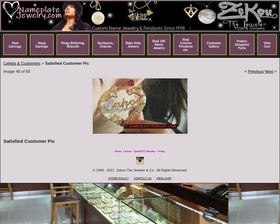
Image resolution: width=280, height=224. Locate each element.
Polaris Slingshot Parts (242, 45)
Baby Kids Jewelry (133, 44)
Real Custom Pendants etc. (186, 45)
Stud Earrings (15, 44)
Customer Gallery (214, 44)
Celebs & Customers (21, 63)
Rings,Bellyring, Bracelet (73, 44)
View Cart (267, 44)
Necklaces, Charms (105, 44)
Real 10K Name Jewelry (158, 45)
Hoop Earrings (41, 44)
